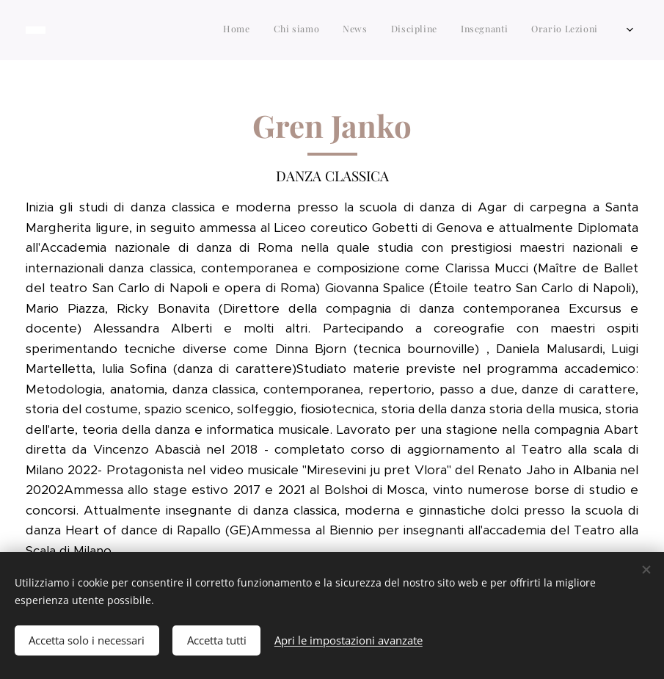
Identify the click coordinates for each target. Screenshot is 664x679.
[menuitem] (470, 30)
